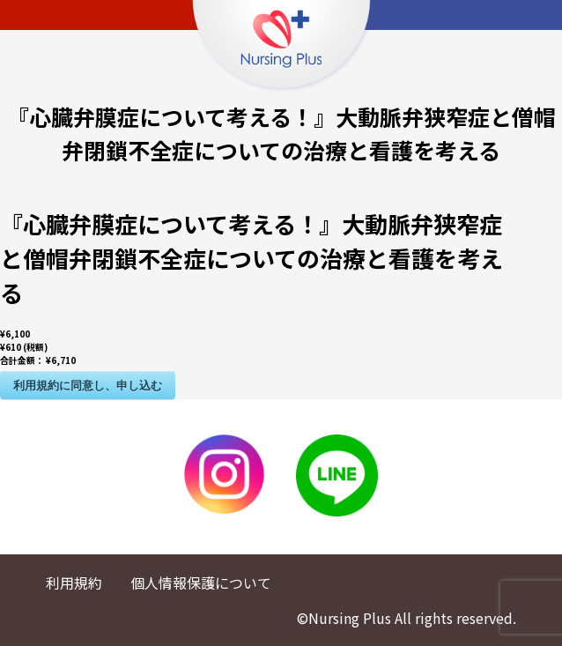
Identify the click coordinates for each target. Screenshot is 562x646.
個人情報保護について (200, 582)
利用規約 (74, 582)
